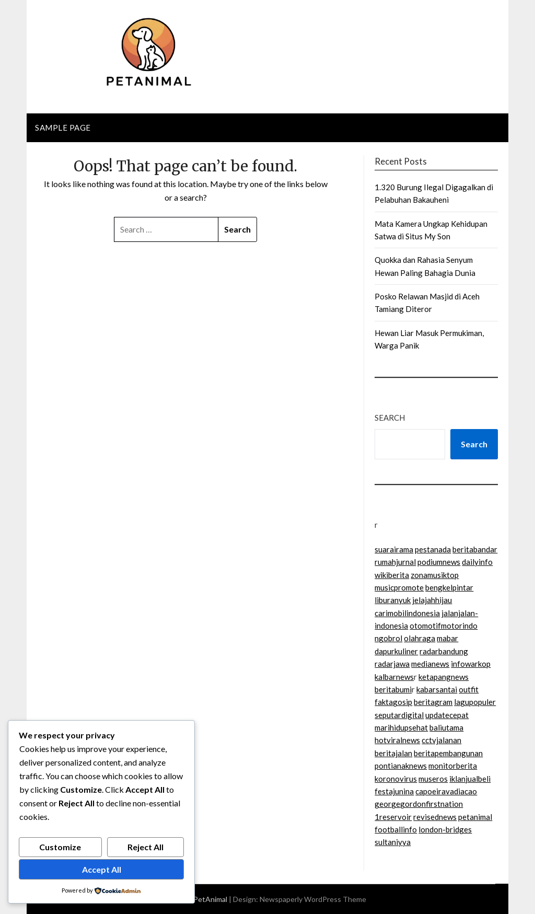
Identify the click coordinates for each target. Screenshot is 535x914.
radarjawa (392, 663)
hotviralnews (397, 740)
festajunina (394, 791)
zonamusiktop (435, 575)
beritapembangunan (448, 753)
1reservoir (393, 817)
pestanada (433, 549)
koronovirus (396, 778)
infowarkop (471, 663)
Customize (60, 847)
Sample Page (63, 127)
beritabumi (393, 689)
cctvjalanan (441, 740)
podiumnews (438, 561)
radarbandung (444, 651)
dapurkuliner (396, 651)
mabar (447, 638)
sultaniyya (393, 842)
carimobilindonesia (407, 613)
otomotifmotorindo (444, 625)
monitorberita (452, 765)
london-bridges (445, 829)
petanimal (475, 817)
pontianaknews (401, 765)
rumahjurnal (395, 561)
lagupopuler (475, 702)
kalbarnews (394, 676)
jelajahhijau (432, 600)
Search (390, 417)
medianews (430, 663)
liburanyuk (393, 600)
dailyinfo (477, 561)
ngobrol (388, 638)
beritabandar (474, 549)
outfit (469, 689)
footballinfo (396, 829)
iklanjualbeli (470, 778)
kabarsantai (436, 689)
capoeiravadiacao (446, 791)
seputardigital (399, 715)
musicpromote (399, 587)
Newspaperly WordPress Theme (313, 899)
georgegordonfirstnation (419, 803)
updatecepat (447, 715)
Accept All (101, 869)
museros (433, 778)
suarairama (394, 549)
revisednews (435, 817)
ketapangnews (443, 676)
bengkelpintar (449, 587)
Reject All (145, 847)
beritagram (433, 702)
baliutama (446, 727)
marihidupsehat (401, 727)
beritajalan (393, 753)
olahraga (419, 638)
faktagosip (393, 702)
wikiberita (392, 575)
